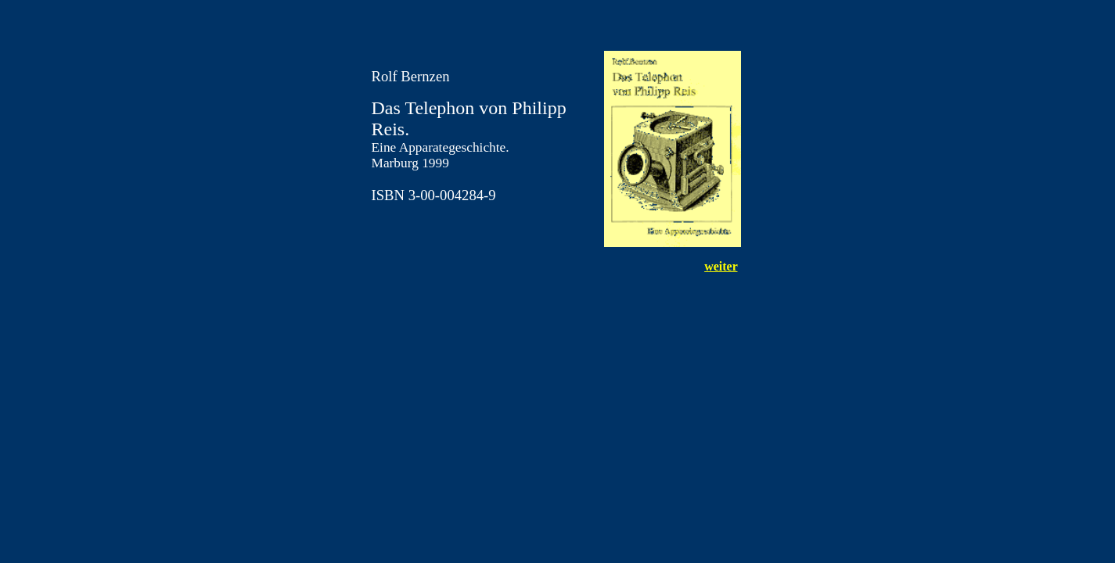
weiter (720, 266)
